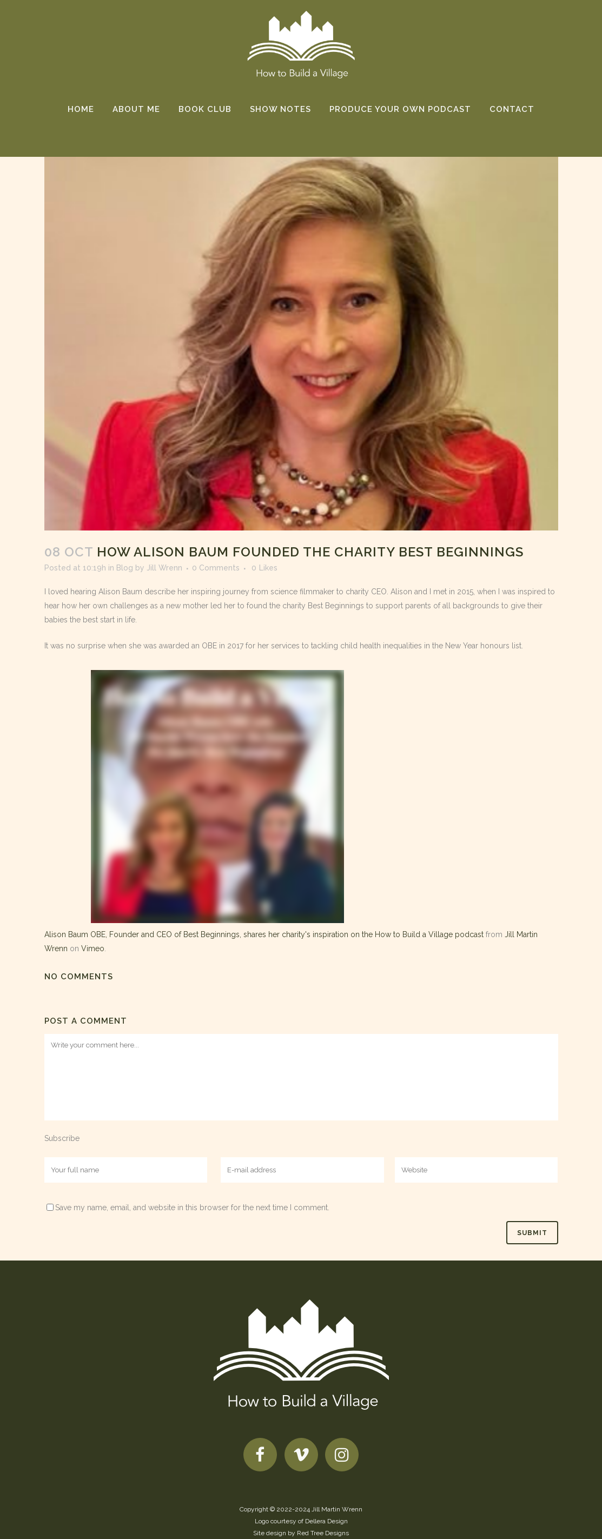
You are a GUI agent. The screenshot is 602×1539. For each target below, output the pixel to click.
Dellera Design (326, 1521)
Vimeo (92, 948)
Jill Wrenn (164, 567)
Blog (124, 567)
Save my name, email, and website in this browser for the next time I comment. (192, 1207)
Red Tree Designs (323, 1533)
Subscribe (62, 1138)
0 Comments (216, 567)
